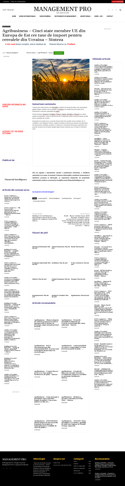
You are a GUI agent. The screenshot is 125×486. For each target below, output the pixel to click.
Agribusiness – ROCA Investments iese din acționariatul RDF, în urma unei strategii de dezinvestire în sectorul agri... (46, 349)
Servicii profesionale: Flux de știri (41, 247)
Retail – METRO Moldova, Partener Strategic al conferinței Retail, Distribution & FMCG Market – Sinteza (103, 273)
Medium (44, 52)
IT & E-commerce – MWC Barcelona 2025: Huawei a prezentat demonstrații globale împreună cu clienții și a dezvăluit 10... (12, 320)
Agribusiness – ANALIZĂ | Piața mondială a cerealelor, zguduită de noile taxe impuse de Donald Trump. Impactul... (73, 423)
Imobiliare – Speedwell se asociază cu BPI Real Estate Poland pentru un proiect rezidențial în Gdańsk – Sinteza (103, 238)
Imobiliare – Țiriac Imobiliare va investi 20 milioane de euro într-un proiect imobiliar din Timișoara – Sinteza (102, 141)
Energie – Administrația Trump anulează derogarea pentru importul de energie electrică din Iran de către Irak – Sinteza (103, 371)
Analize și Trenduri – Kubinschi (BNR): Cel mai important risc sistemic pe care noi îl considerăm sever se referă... (11, 378)
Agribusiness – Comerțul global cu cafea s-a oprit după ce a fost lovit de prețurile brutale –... (73, 347)
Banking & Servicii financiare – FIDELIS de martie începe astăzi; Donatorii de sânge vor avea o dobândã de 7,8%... (12, 306)
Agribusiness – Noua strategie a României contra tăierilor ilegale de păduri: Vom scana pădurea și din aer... (46, 399)
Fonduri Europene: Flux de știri (61, 279)
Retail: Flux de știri (77, 247)
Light (39, 52)
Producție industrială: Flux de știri (41, 263)
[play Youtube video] (15, 119)
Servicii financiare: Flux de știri (61, 247)
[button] (120, 9)
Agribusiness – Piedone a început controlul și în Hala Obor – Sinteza (72, 398)
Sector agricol (77, 198)
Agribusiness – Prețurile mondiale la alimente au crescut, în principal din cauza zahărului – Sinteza (73, 322)
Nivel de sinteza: (31, 52)
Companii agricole (42, 198)
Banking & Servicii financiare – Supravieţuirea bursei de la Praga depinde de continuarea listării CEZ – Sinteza (45, 218)
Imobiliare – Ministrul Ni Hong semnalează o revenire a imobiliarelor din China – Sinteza (102, 284)
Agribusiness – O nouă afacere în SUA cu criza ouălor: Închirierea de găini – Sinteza (46, 372)
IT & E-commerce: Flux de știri (80, 263)
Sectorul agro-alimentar (39, 201)
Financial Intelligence (12, 53)
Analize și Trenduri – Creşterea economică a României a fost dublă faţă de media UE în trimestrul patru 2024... (12, 280)
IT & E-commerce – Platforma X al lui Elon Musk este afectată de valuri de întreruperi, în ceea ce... (12, 198)
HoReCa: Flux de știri (39, 279)
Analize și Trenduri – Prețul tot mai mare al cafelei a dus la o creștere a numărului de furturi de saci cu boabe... (103, 115)
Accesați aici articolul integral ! (43, 192)
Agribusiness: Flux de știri (80, 295)
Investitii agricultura (67, 198)
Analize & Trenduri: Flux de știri (60, 296)
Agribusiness (6, 26)
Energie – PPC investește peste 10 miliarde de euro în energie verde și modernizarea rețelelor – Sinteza (103, 91)
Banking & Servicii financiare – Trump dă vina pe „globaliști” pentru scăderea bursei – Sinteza (12, 349)
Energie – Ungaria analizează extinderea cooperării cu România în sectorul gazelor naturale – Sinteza (103, 152)
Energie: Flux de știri (78, 279)
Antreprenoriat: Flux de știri (40, 296)
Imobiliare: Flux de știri (60, 263)
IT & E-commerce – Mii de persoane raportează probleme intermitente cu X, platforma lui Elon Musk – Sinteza (12, 211)
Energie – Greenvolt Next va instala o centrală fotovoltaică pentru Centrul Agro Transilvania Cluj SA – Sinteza (103, 249)
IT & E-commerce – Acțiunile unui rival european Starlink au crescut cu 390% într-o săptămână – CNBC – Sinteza (12, 225)
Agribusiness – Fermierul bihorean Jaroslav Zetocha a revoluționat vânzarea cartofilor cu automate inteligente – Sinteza (74, 374)
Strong (51, 52)
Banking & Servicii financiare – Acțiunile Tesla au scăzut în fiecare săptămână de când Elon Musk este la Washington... (12, 253)
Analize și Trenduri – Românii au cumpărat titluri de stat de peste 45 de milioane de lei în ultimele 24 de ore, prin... (103, 80)
